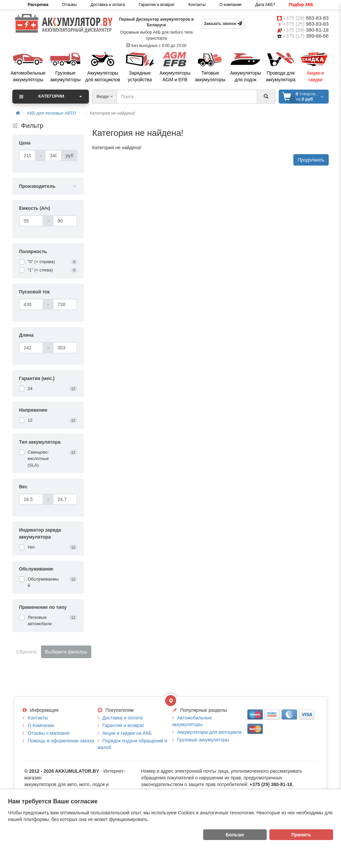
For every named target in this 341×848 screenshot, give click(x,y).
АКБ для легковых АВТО (51, 113)
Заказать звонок (223, 23)
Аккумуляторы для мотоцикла (209, 732)
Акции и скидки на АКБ (127, 733)
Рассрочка (38, 4)
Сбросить (26, 651)
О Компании (41, 725)
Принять (301, 834)
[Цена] (27, 155)
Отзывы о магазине (49, 733)
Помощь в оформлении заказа (61, 740)
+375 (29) (306, 18)
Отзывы (69, 4)
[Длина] (31, 347)
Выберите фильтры (66, 651)
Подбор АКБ (301, 4)
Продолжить (311, 160)
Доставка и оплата (108, 4)
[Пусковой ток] (31, 304)
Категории (50, 96)
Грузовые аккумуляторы (203, 739)
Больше (235, 834)
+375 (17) (306, 36)
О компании (230, 4)
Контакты (197, 4)
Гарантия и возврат (157, 4)
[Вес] (31, 499)
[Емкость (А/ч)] (31, 220)
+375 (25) (306, 24)
